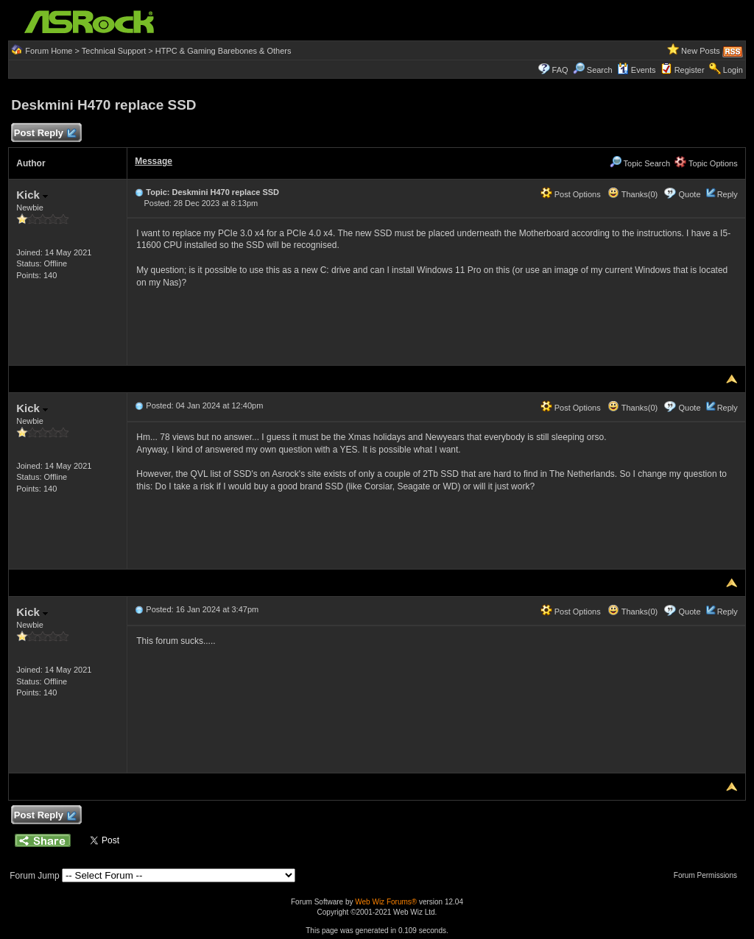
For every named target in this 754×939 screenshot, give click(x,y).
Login (733, 69)
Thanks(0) (632, 194)
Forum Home (48, 50)
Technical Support (114, 50)
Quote (690, 194)
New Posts (700, 50)
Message (153, 161)
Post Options (570, 194)
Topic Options (706, 163)
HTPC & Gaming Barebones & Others (223, 50)
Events (636, 69)
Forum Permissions (709, 875)
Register (689, 69)
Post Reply (44, 133)
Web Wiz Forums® (386, 902)
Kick (32, 194)
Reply (727, 194)
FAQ (560, 69)
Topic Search (640, 163)
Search (600, 69)
